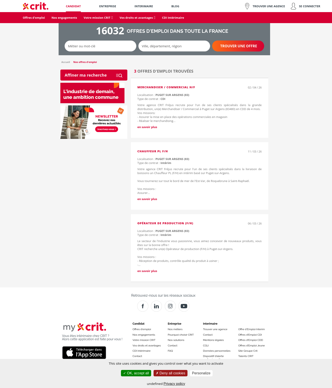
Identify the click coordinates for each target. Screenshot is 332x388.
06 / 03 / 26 (255, 223)
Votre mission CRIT (144, 340)
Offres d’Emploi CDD (250, 340)
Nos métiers (175, 329)
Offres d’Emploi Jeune (251, 345)
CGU (206, 345)
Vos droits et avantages (147, 345)
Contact (137, 356)
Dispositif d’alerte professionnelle (213, 358)
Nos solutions (176, 340)
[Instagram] (170, 306)
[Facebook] (142, 306)
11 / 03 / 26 (255, 151)
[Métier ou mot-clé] (100, 45)
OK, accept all (136, 373)
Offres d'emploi (142, 329)
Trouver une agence (215, 329)
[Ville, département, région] (174, 45)
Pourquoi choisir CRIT (181, 334)
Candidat (139, 323)
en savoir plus (147, 127)
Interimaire (210, 323)
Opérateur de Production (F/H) (165, 223)
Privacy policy (174, 384)
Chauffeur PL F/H (152, 151)
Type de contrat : (151, 99)
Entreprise (175, 323)
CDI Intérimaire (142, 350)
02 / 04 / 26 (255, 87)
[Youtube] (183, 306)
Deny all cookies (170, 373)
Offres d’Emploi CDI (250, 334)
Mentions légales (213, 340)
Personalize (201, 373)
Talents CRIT (246, 356)
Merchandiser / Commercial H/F (166, 87)
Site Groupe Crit (248, 350)
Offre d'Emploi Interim (251, 329)
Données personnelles (217, 350)
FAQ (170, 350)
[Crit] (156, 306)
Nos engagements (144, 334)
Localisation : (163, 95)
